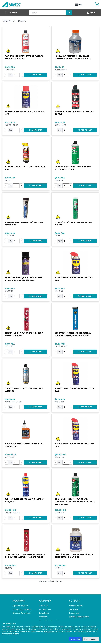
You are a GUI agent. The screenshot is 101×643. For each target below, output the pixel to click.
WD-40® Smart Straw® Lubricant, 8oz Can (74, 279)
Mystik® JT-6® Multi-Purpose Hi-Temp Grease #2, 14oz (24, 334)
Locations (44, 613)
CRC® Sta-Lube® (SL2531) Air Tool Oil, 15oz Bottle (24, 445)
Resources (74, 613)
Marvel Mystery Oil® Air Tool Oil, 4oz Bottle (74, 112)
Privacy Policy (49, 632)
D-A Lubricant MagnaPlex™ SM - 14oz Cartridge (24, 223)
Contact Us (45, 609)
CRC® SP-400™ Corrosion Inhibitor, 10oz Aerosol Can (73, 168)
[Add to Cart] (35, 75)
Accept (75, 639)
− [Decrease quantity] (6, 75)
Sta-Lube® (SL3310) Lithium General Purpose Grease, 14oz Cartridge (73, 334)
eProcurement (76, 605)
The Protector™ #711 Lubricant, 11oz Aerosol (24, 389)
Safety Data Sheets (79, 617)
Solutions (73, 609)
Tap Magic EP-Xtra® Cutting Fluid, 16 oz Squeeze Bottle (24, 57)
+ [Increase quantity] (21, 75)
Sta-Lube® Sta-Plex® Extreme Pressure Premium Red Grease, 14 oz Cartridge (25, 555)
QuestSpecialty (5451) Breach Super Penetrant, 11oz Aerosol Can (23, 279)
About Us (43, 605)
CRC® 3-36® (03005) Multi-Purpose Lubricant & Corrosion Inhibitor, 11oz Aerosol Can (75, 501)
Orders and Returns (22, 609)
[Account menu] (91, 12)
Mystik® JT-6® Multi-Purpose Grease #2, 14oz (73, 223)
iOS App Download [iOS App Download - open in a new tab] (21, 613)
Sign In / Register (20, 605)
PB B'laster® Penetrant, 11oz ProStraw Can (25, 168)
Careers (43, 617)
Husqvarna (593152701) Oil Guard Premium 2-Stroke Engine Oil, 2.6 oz (73, 57)
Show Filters (8, 21)
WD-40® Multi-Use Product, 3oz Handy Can (24, 112)
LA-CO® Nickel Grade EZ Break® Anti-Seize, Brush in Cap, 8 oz (74, 555)
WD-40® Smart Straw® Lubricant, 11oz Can (74, 445)
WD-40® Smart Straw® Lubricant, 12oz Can (74, 389)
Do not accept (90, 639)
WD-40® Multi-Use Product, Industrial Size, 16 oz (25, 500)
